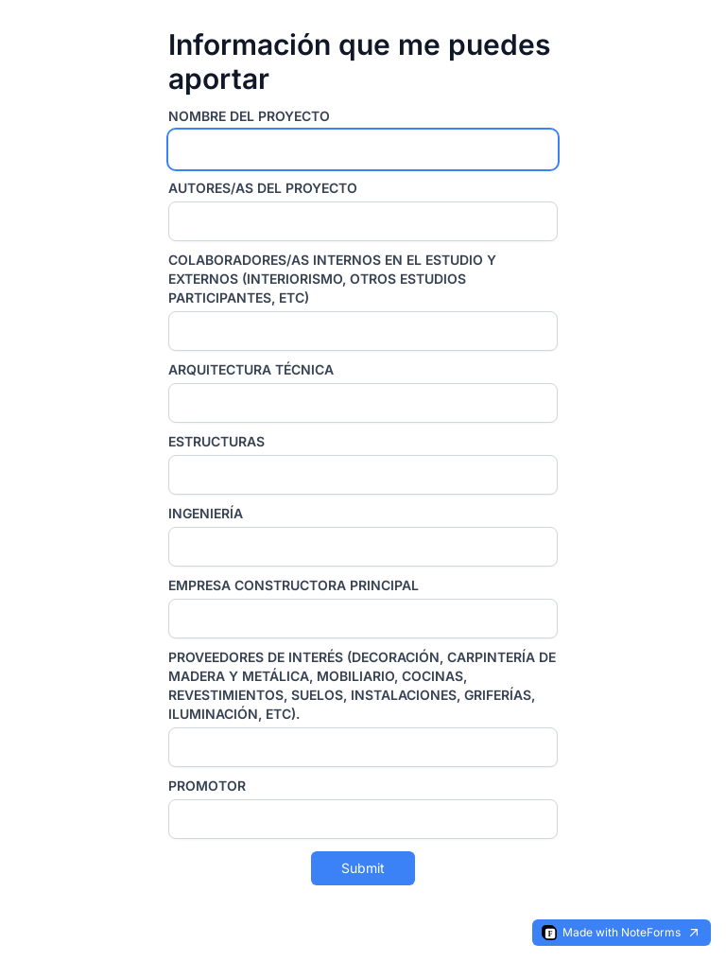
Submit (363, 868)
